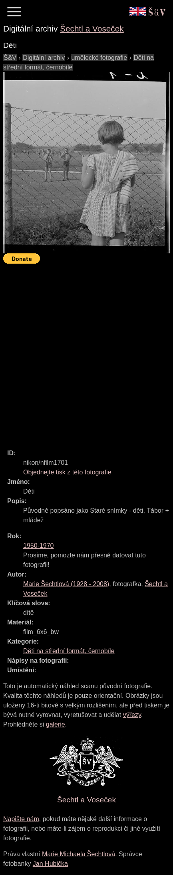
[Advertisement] (86, 353)
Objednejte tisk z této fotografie (67, 472)
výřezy (132, 714)
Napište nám (21, 819)
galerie (55, 724)
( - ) (66, 584)
